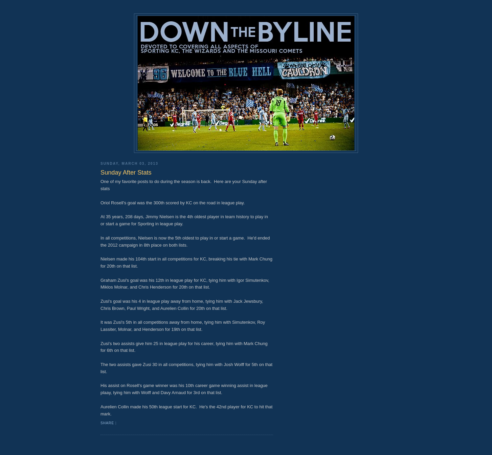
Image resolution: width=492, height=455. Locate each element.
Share (107, 423)
